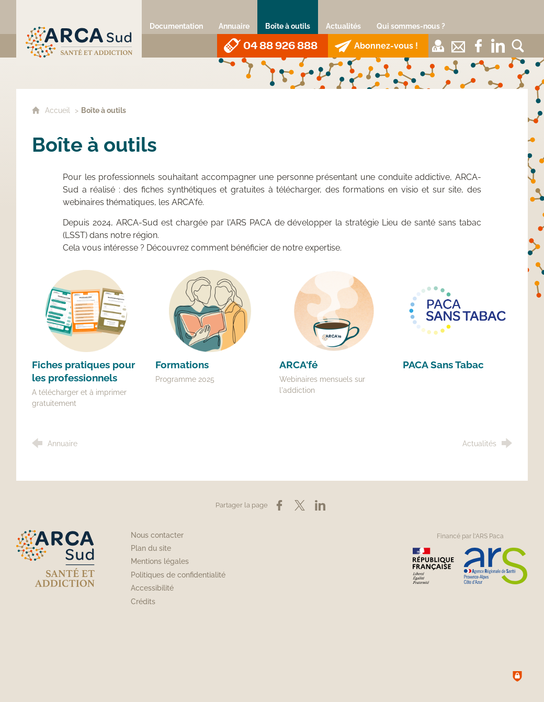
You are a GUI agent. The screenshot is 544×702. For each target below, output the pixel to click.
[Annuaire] (234, 17)
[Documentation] (176, 17)
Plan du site (151, 548)
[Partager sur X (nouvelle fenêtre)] (300, 505)
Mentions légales (160, 561)
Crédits (143, 601)
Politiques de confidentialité (178, 575)
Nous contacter (157, 535)
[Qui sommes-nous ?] (411, 17)
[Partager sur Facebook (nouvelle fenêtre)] (279, 505)
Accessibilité (152, 588)
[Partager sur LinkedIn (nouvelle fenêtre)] (320, 505)
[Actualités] (343, 17)
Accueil (58, 110)
